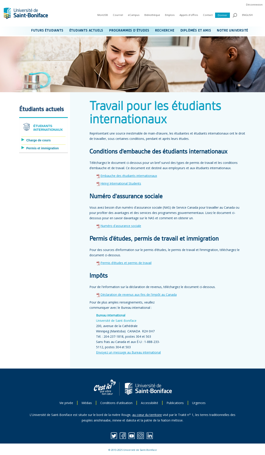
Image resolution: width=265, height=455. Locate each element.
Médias (86, 403)
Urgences (199, 403)
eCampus (134, 15)
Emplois (170, 15)
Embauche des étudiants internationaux (128, 176)
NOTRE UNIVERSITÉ (232, 30)
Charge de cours (38, 140)
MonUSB (102, 15)
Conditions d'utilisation (116, 403)
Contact (208, 15)
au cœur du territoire (147, 415)
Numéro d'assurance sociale (120, 226)
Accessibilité (149, 403)
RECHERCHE (164, 30)
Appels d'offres (189, 15)
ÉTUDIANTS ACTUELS (86, 30)
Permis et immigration (42, 148)
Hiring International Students (120, 183)
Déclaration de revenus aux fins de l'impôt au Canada (138, 294)
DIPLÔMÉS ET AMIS (195, 30)
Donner (222, 15)
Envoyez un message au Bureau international (128, 352)
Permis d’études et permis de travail (125, 263)
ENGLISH (247, 15)
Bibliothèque (152, 15)
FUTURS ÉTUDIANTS (47, 30)
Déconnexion (254, 4)
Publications (175, 403)
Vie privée (66, 403)
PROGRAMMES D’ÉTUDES (129, 30)
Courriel (118, 15)
